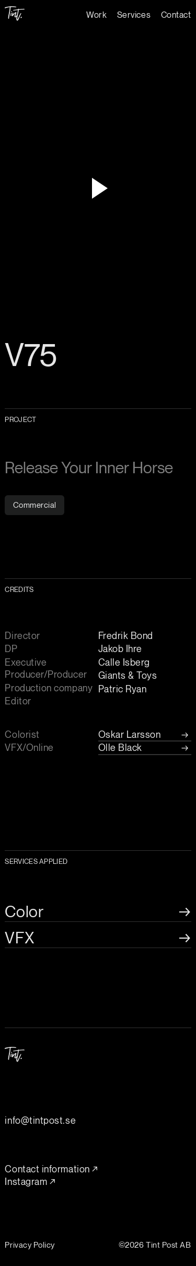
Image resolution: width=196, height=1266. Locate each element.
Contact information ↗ (51, 1168)
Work (96, 14)
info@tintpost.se (40, 1120)
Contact (176, 14)
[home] (15, 10)
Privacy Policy (30, 1244)
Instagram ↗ (30, 1181)
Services (134, 14)
